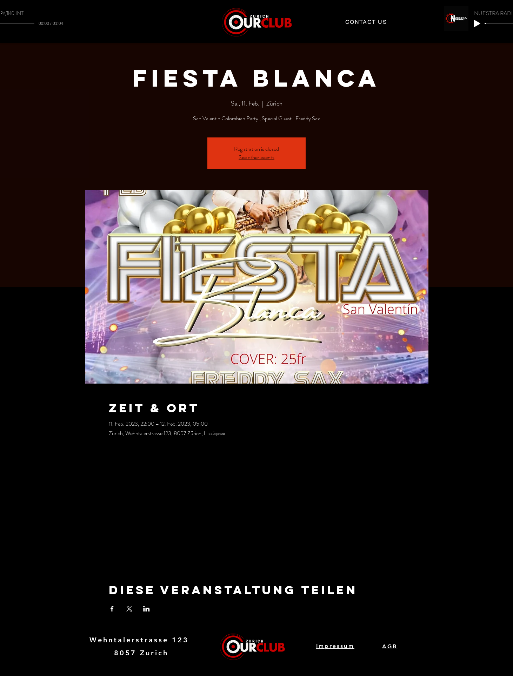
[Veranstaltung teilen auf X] (129, 608)
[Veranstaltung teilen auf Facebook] (112, 608)
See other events (256, 157)
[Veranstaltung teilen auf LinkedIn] (146, 608)
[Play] (477, 23)
